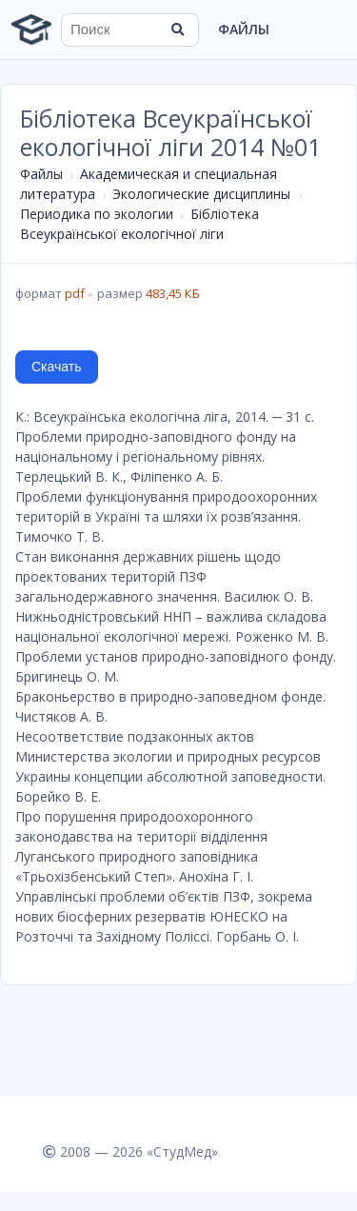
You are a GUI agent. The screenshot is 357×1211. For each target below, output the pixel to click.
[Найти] (178, 29)
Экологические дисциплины (201, 194)
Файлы (243, 29)
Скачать (56, 366)
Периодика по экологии (96, 214)
